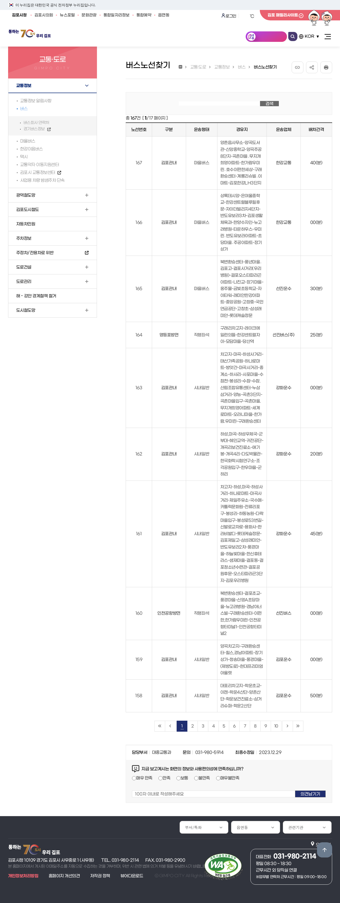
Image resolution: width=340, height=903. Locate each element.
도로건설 (23, 267)
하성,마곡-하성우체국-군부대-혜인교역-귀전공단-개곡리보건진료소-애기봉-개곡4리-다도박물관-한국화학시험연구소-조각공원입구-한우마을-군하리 (241, 454)
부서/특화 (193, 827)
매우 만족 (144, 778)
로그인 (231, 16)
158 (138, 695)
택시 (24, 157)
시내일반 (201, 388)
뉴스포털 (67, 15)
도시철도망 (25, 310)
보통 (184, 778)
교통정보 (23, 85)
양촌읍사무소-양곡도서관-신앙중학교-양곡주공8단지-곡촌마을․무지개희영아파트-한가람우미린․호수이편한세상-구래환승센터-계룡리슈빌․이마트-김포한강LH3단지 (241, 162)
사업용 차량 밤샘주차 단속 (42, 180)
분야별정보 (225, 37)
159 (138, 659)
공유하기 (312, 67)
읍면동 (163, 15)
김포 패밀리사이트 (283, 15)
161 (139, 534)
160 (138, 613)
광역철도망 (25, 195)
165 (138, 288)
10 (276, 726)
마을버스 (27, 141)
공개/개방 (129, 37)
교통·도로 (198, 67)
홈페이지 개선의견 (64, 876)
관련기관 (295, 827)
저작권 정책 (100, 876)
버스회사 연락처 (36, 123)
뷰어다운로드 (131, 876)
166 (138, 222)
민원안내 (97, 37)
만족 (166, 778)
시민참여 (161, 37)
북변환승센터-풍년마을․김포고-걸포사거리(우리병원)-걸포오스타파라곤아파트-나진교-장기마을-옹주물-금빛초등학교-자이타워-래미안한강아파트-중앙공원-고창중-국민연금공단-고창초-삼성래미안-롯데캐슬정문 (241, 289)
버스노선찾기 (265, 67)
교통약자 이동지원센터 (39, 164)
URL (297, 67)
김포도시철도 (27, 209)
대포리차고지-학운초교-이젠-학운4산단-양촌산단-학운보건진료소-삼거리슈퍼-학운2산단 (241, 696)
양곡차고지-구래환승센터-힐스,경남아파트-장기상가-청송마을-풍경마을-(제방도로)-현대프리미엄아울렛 (241, 659)
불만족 (204, 778)
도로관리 (23, 281)
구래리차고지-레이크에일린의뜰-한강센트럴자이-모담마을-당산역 (240, 334)
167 (139, 163)
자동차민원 (25, 224)
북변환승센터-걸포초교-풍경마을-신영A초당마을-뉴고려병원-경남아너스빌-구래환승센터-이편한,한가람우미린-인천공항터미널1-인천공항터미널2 (241, 613)
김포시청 (19, 15)
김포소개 (191, 37)
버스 (24, 108)
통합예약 (143, 15)
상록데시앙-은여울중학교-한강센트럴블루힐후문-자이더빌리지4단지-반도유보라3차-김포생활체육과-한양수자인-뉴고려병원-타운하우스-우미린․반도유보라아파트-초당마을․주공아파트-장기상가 (241, 222)
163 (138, 388)
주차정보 (23, 238)
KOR (309, 36)
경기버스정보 (34, 129)
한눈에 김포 (270, 37)
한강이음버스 (31, 149)
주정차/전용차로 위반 (35, 253)
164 (138, 335)
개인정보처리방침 (23, 876)
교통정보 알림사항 (35, 101)
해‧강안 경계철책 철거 (36, 296)
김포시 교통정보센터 (37, 172)
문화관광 (89, 15)
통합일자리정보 (116, 15)
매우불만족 (229, 778)
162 (138, 454)
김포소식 (66, 37)
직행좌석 (201, 335)
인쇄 (326, 67)
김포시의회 (43, 15)
